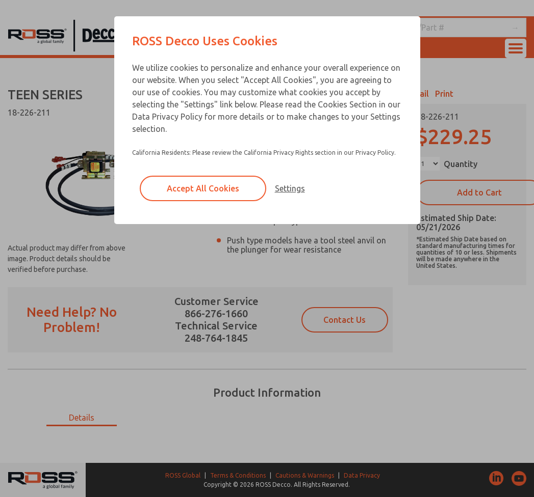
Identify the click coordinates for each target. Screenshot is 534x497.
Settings (290, 188)
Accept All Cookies (203, 188)
